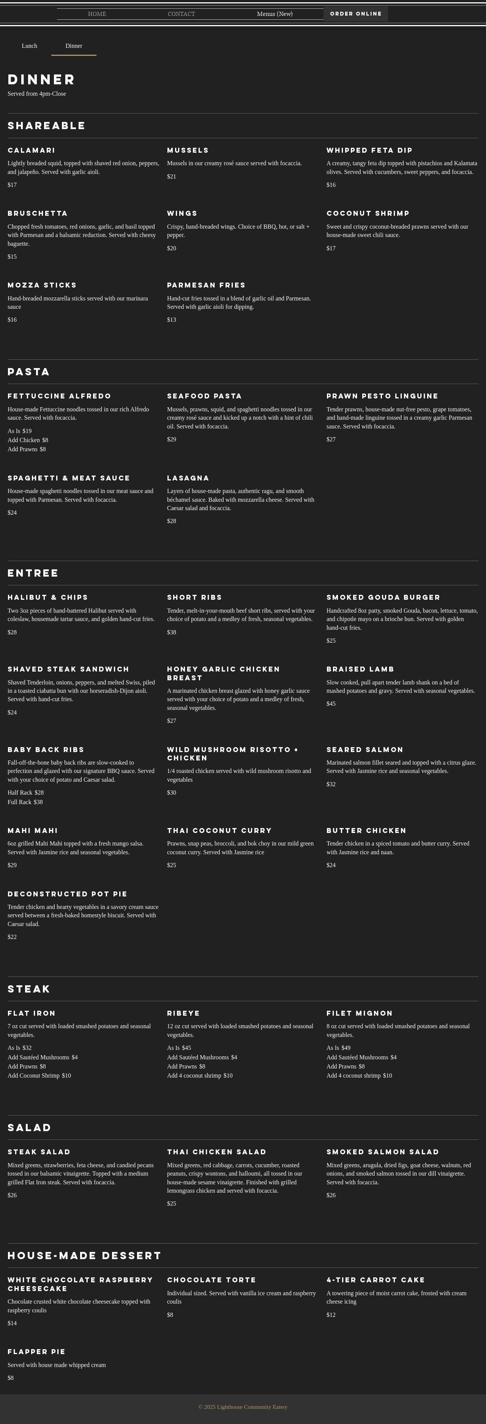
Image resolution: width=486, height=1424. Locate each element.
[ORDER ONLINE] (355, 14)
